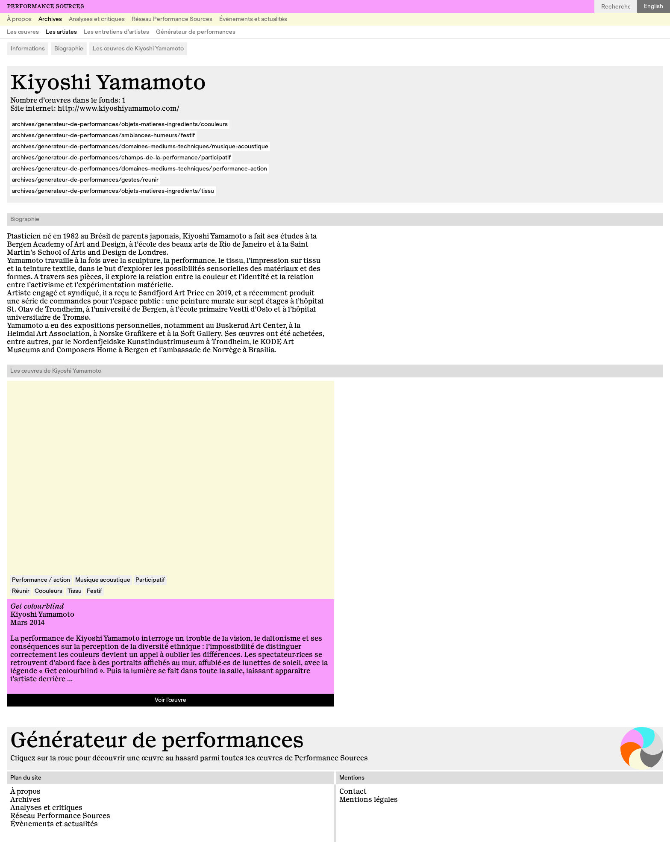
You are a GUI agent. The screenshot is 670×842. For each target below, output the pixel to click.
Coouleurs (48, 591)
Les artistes (61, 31)
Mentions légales (368, 799)
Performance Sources (45, 6)
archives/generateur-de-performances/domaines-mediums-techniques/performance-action (139, 168)
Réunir (20, 591)
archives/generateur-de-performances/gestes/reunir (85, 179)
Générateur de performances (195, 31)
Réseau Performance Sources (172, 19)
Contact (353, 791)
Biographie (68, 48)
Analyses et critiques (97, 19)
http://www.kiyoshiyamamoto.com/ (118, 108)
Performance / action (41, 579)
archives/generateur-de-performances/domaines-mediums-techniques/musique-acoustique (140, 146)
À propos (19, 19)
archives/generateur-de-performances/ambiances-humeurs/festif (103, 135)
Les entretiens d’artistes (116, 31)
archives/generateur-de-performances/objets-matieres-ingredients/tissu (113, 190)
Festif (94, 591)
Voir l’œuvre (170, 700)
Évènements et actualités (253, 19)
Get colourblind (37, 606)
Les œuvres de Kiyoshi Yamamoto (138, 48)
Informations (28, 48)
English (653, 6)
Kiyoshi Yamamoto (42, 614)
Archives (50, 19)
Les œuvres (23, 31)
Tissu (75, 591)
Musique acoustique (102, 579)
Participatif (150, 579)
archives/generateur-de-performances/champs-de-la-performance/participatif (121, 157)
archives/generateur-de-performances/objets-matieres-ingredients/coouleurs (120, 124)
